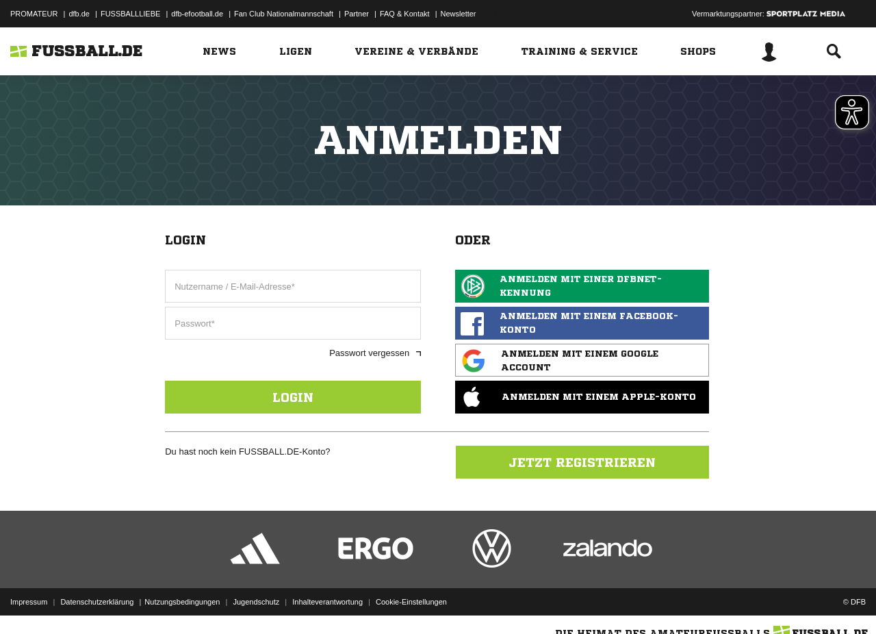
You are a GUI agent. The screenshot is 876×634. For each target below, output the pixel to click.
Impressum (28, 602)
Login (292, 397)
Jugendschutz (256, 602)
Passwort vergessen (375, 353)
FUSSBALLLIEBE (130, 14)
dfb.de (79, 14)
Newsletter (458, 14)
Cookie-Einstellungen (411, 602)
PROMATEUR (33, 14)
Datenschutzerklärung (96, 602)
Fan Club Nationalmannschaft (283, 14)
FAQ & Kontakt (405, 14)
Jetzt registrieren (582, 462)
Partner (356, 14)
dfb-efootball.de (197, 14)
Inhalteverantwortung (327, 602)
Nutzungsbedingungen (182, 602)
